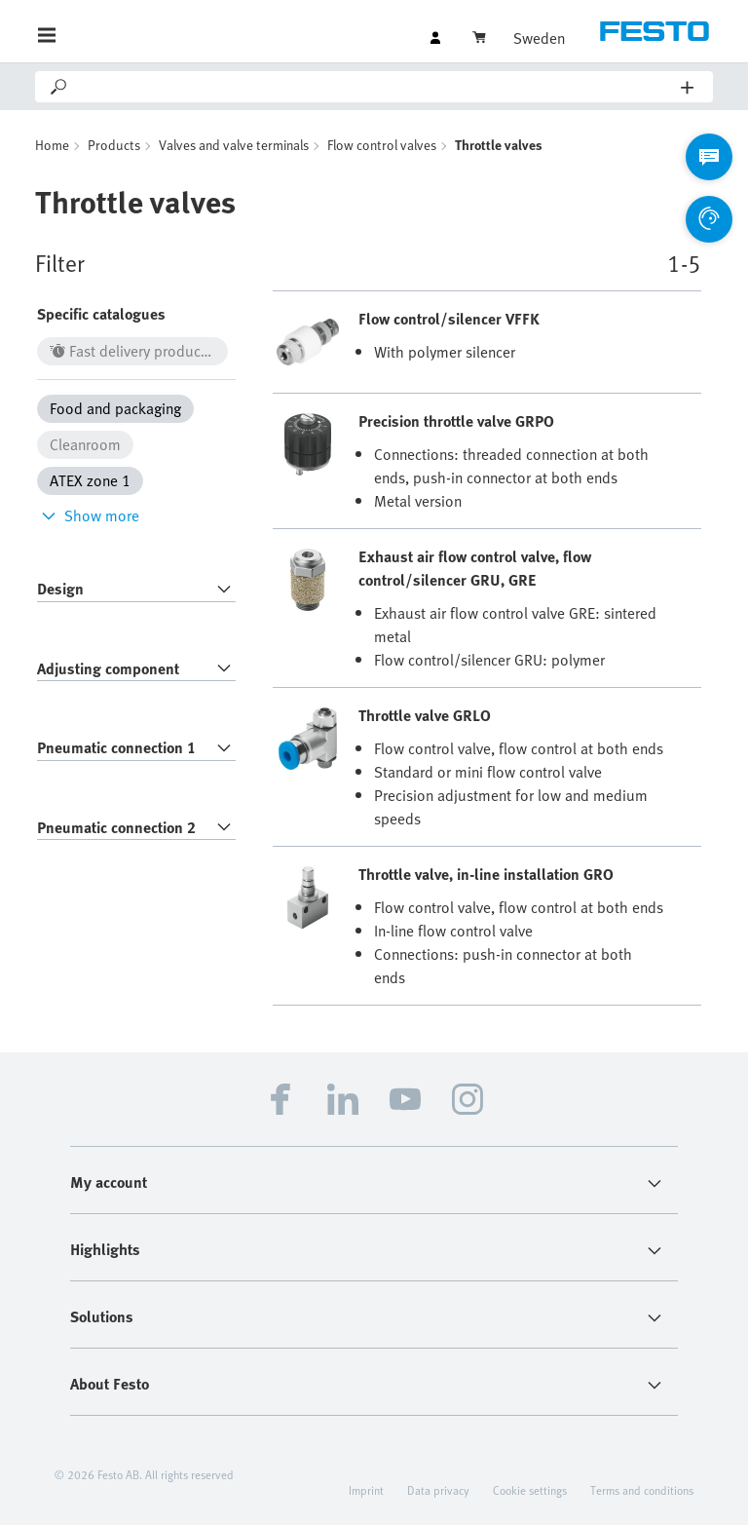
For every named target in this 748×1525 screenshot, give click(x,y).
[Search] (375, 86)
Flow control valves (381, 144)
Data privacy (438, 1490)
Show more (88, 515)
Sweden (539, 38)
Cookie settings (530, 1490)
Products (114, 144)
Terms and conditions (641, 1490)
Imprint (366, 1490)
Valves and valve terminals (234, 144)
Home (52, 144)
